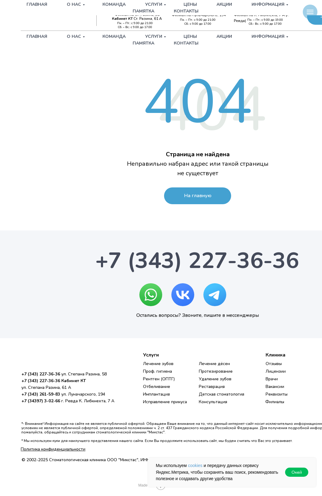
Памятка (143, 43)
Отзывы (274, 364)
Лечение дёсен (214, 364)
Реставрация (212, 386)
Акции (224, 36)
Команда (114, 36)
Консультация (213, 402)
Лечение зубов (158, 364)
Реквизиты (277, 394)
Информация (268, 36)
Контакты (186, 43)
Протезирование (216, 371)
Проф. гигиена (157, 371)
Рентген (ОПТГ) (159, 379)
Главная (37, 36)
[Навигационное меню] (310, 12)
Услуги (153, 36)
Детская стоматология (221, 394)
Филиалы (274, 402)
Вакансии (275, 386)
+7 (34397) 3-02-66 (267, 9)
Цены (190, 36)
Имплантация (156, 394)
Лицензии (276, 371)
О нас (74, 36)
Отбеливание (156, 386)
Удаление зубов (215, 379)
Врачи (272, 379)
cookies (195, 465)
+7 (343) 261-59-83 (202, 9)
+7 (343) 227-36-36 (136, 9)
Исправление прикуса (165, 402)
